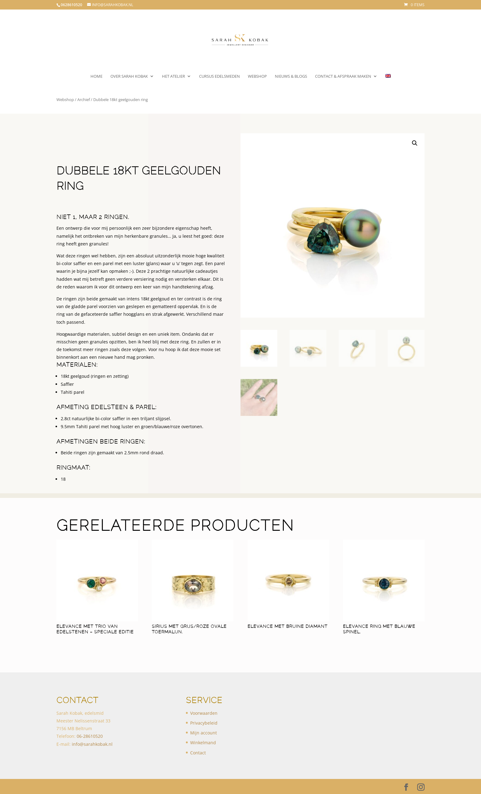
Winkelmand (203, 742)
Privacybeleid (203, 723)
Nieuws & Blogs (291, 76)
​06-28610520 (90, 736)
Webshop (257, 76)
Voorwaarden (203, 713)
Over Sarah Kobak (129, 76)
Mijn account (203, 733)
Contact (198, 753)
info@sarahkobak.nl (92, 744)
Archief (83, 99)
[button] (414, 143)
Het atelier (173, 76)
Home (96, 76)
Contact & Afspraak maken (343, 76)
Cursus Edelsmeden (219, 76)
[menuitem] (388, 82)
